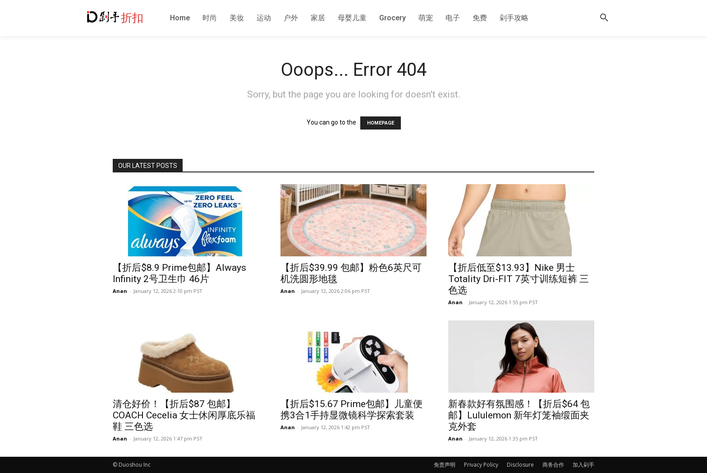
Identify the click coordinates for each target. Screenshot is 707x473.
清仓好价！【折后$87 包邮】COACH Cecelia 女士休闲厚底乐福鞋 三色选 (184, 415)
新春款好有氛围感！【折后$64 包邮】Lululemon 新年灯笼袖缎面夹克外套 (519, 415)
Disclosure (520, 464)
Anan (120, 291)
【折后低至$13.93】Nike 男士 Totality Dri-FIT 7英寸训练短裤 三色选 (518, 279)
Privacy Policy (481, 464)
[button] (604, 18)
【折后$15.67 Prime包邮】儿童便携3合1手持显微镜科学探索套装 (351, 410)
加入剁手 (583, 464)
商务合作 (553, 464)
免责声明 (444, 464)
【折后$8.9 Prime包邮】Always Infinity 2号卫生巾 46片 (179, 273)
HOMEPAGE (380, 123)
